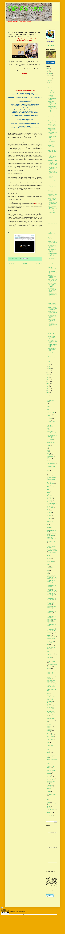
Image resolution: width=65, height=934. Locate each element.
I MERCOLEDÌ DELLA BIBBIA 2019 (51, 583)
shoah (48, 763)
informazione (49, 633)
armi (48, 429)
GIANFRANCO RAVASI (51, 541)
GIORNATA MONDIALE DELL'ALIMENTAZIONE (52, 550)
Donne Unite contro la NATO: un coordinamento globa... (52, 207)
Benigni (48, 444)
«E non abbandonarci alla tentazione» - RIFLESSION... (52, 254)
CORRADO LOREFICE (51, 477)
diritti (48, 489)
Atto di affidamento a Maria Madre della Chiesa (52, 433)
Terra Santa (49, 788)
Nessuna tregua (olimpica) (51, 96)
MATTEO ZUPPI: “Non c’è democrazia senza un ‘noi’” (52, 341)
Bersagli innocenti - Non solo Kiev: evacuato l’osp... (52, 280)
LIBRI (48, 656)
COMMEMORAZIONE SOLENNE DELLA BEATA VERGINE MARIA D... (52, 225)
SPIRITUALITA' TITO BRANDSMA (51, 782)
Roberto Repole (50, 745)
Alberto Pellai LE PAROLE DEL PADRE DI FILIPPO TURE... (52, 103)
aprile (49, 364)
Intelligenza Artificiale (51, 636)
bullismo (48, 450)
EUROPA (48, 519)
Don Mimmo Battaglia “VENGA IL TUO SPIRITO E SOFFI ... (52, 107)
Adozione (48, 407)
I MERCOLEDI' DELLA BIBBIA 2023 (51, 625)
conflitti (48, 470)
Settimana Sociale (50, 761)
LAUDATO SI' (49, 642)
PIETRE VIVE (25, 9)
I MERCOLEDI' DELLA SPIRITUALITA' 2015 (51, 628)
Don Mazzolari (49, 500)
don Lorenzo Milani (50, 497)
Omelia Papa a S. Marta (51, 708)
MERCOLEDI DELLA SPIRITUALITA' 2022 (51, 676)
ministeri (48, 693)
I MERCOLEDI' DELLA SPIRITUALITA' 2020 (51, 630)
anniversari (49, 424)
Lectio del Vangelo (50, 645)
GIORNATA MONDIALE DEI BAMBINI (51, 547)
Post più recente (11, 263)
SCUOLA (49, 752)
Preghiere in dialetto (50, 736)
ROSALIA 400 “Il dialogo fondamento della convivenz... (52, 261)
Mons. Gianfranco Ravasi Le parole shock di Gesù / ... (52, 136)
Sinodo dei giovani (50, 769)
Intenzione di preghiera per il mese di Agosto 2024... (52, 92)
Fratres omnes (49, 539)
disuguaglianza (49, 494)
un (47, 799)
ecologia (48, 510)
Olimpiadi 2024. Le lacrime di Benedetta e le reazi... (52, 85)
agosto (49, 80)
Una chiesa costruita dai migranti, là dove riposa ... (52, 345)
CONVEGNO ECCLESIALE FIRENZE (51, 473)
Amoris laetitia (49, 418)
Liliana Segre (49, 657)
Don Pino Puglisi (50, 506)
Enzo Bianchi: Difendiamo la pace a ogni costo (52, 184)
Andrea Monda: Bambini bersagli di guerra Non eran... (52, 268)
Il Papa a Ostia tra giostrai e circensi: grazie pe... (52, 89)
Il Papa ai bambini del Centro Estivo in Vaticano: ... (52, 199)
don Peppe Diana (50, 504)
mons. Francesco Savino (51, 696)
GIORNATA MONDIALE (51, 543)
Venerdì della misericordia (51, 803)
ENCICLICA (49, 516)
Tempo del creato (50, 786)
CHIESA (48, 461)
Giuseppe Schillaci (50, 561)
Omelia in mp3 (49, 707)
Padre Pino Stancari (50, 718)
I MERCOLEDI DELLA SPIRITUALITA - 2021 (51, 578)
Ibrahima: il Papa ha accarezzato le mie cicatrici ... (52, 337)
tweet (48, 792)
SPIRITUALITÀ (50, 778)
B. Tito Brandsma (50, 439)
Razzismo (48, 740)
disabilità (48, 491)
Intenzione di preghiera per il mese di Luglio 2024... (52, 349)
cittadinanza (49, 464)
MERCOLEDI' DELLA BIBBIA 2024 (51, 678)
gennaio (49, 370)
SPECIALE (49, 775)
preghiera (48, 733)
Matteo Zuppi (49, 666)
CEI (47, 460)
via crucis (48, 806)
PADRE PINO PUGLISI (51, 717)
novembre (50, 75)
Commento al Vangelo (51, 466)
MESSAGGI (49, 688)
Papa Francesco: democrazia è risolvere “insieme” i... (52, 324)
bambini (48, 441)
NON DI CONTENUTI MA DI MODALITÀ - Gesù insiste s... (52, 250)
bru (47, 448)
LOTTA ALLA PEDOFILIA (52, 664)
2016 (48, 385)
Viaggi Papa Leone (50, 810)
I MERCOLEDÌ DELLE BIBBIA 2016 (51, 617)
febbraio (49, 368)
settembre (50, 78)
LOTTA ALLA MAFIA (51, 661)
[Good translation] (3, 913)
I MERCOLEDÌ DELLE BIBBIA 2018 (51, 620)
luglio (49, 82)
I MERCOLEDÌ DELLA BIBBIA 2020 (51, 586)
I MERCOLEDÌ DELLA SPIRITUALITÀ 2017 (51, 599)
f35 (47, 522)
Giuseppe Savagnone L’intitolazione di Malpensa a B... (52, 211)
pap (47, 721)
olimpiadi (48, 702)
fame (48, 524)
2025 (48, 70)
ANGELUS (49, 420)
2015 (48, 386)
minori (48, 695)
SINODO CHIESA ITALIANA (50, 767)
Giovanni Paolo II (50, 556)
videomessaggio (50, 812)
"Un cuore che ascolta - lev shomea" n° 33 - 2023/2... (52, 316)
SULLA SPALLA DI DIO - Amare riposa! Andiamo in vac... (52, 180)
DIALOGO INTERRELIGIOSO (50, 483)
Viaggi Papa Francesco (51, 809)
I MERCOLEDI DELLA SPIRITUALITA (51, 576)
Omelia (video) (49, 705)
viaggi (48, 807)
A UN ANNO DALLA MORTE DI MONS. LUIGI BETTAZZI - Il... (52, 216)
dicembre (50, 73)
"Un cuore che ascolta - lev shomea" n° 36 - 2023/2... (52, 121)
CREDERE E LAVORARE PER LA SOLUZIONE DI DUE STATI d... (52, 164)
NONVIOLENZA (50, 699)
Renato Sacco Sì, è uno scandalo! (52, 99)
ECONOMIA (49, 512)
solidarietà (49, 773)
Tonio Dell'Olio (49, 789)
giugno (49, 361)
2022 (48, 374)
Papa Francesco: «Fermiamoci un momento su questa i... (52, 238)
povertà (48, 731)
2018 (48, 381)
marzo (49, 366)
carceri (48, 453)
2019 (48, 379)
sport (48, 783)
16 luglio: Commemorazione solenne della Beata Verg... (52, 230)
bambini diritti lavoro (51, 442)
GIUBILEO (49, 558)
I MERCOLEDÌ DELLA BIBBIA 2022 (51, 589)
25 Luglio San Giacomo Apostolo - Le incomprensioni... (52, 140)
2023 (48, 372)
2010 (48, 395)
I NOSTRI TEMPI (50, 632)
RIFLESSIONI (49, 743)
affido (48, 409)
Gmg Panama (49, 567)
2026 (48, 68)
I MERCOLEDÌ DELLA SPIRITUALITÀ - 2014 (51, 591)
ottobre (49, 77)
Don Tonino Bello (50, 507)
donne (48, 509)
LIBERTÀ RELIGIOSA (51, 654)
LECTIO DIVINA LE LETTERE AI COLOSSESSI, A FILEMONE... (52, 285)
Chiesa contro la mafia (51, 463)
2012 (48, 392)
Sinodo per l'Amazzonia (51, 770)
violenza (48, 813)
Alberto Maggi (49, 410)
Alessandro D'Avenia (51, 412)
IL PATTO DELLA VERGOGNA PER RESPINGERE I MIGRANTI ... (52, 152)
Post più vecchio (39, 263)
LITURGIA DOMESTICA (52, 659)
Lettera (48, 651)
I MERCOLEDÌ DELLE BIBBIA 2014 (51, 612)
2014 (48, 388)
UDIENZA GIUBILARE (51, 797)
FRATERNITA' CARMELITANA (50, 538)
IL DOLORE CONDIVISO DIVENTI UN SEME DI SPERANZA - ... (52, 147)
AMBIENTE (49, 415)
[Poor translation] (7, 913)
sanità (48, 751)
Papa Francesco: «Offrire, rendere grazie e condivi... (52, 114)
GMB (48, 564)
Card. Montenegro (50, 456)
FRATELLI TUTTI (50, 535)
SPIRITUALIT (49, 776)
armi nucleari (49, 431)
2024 (48, 71)
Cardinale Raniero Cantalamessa (50, 458)
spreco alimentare (50, 785)
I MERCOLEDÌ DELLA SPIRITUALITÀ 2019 (51, 602)
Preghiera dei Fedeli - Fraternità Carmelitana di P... (52, 117)
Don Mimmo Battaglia (51, 503)
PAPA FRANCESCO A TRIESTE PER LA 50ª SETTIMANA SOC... (52, 301)
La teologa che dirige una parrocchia (52, 354)
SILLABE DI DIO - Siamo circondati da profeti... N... (52, 320)
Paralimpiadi (49, 724)
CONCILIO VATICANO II (52, 467)
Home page (25, 263)
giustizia (48, 563)
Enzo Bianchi (49, 518)
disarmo (48, 492)
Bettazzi (48, 445)
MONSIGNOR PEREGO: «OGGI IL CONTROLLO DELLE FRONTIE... (52, 157)
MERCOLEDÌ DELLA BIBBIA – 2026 (51, 673)
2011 (48, 394)
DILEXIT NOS (49, 486)
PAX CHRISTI (49, 726)
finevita (48, 529)
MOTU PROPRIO (50, 698)
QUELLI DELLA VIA (50, 45)
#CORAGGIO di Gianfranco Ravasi (52, 328)
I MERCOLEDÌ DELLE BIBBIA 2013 (51, 609)
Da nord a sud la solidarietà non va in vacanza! (52, 191)
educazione (49, 515)
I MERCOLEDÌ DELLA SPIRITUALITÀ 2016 (51, 596)
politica (48, 727)
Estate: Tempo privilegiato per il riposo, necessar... (51, 331)
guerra (48, 570)
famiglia (48, 526)
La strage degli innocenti (52, 352)
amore (48, 417)
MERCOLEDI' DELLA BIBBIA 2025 (51, 681)
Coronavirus (49, 475)
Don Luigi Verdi (50, 498)
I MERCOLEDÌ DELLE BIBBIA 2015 (51, 615)
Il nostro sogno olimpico (52, 160)
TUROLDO (49, 791)
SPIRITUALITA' (50, 779)
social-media (49, 772)
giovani (48, 555)
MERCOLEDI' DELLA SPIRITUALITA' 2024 (51, 686)
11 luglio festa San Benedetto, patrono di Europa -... (52, 272)
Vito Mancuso (49, 815)
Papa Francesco (49, 723)
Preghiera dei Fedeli (50, 734)
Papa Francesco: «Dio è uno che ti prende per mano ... (52, 357)
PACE (48, 715)
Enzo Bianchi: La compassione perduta (52, 334)
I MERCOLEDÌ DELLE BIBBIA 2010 (51, 604)
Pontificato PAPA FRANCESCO (50, 730)
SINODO (48, 764)
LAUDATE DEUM (50, 641)
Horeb (48, 573)
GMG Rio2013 (49, 569)
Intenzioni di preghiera (15, 260)
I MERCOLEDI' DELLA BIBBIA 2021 (51, 622)
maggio (49, 362)
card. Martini (49, 454)
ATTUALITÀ (49, 438)
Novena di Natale (50, 701)
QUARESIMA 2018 (50, 737)
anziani (48, 428)
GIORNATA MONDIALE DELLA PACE (51, 553)
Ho (47, 572)
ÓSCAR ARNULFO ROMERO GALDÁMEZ (51, 712)
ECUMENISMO (50, 513)
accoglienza (49, 404)
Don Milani (49, 501)
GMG (48, 566)
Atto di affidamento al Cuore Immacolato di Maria (52, 436)
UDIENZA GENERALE (51, 794)
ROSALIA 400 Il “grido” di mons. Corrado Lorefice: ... (52, 234)
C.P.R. (48, 451)
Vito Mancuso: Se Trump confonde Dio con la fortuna (52, 195)
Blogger (37, 903)
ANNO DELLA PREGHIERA (50, 426)
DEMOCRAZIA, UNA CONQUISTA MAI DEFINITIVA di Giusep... (52, 290)
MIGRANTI (49, 692)
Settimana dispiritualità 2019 (52, 759)
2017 (48, 383)
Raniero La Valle (50, 739)
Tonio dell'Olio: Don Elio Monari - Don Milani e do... (52, 203)
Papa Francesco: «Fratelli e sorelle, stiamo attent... (52, 168)
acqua (48, 406)
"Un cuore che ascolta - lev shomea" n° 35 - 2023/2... (52, 176)
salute (48, 749)
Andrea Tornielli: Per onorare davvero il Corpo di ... (52, 129)
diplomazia (49, 488)
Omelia (48, 704)
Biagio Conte (49, 447)
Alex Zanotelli (49, 414)
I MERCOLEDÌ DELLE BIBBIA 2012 (51, 607)
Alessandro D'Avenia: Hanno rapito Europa (52, 143)
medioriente (49, 668)
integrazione (49, 635)
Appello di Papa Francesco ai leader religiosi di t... (52, 276)
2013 (48, 390)
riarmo (48, 742)
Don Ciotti (49, 495)
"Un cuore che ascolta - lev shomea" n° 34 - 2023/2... (52, 246)
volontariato (49, 816)
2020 (48, 377)
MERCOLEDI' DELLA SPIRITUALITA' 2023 (51, 683)
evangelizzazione (50, 521)
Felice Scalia (49, 527)
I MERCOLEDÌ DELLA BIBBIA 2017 (51, 581)
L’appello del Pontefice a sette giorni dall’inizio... (52, 187)
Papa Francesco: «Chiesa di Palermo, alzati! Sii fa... (52, 294)
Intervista (48, 639)
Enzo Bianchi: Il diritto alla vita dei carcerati (52, 258)
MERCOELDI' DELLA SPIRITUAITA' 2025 (51, 670)
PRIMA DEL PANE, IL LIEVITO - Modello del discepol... (52, 125)
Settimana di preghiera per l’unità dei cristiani (51, 755)
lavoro (48, 644)
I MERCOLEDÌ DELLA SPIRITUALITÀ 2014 (51, 594)
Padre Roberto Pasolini (51, 720)
